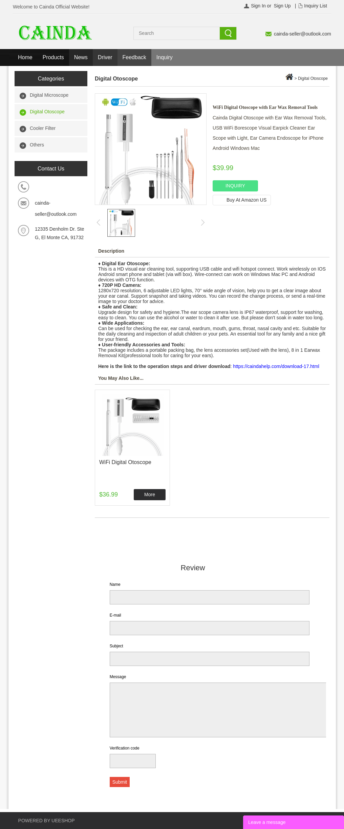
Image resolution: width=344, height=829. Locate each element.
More (149, 494)
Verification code (124, 748)
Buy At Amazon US (246, 200)
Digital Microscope (49, 95)
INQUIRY (235, 185)
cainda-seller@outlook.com (302, 34)
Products (53, 57)
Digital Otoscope (47, 111)
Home (25, 57)
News (81, 57)
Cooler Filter (43, 128)
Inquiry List (315, 5)
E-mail (115, 615)
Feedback (134, 57)
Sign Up (282, 5)
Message (118, 676)
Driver (105, 57)
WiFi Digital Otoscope (125, 462)
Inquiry (164, 57)
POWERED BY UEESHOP (46, 820)
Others (37, 144)
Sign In (258, 5)
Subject (116, 646)
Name (115, 584)
